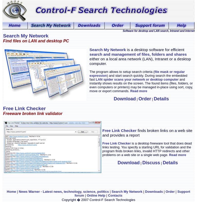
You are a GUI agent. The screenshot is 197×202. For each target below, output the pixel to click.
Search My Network (127, 192)
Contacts (115, 195)
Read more (138, 91)
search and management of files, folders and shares (138, 54)
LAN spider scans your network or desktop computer (137, 79)
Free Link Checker (119, 130)
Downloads (154, 192)
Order (171, 192)
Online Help (96, 195)
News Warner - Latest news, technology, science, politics (64, 192)
